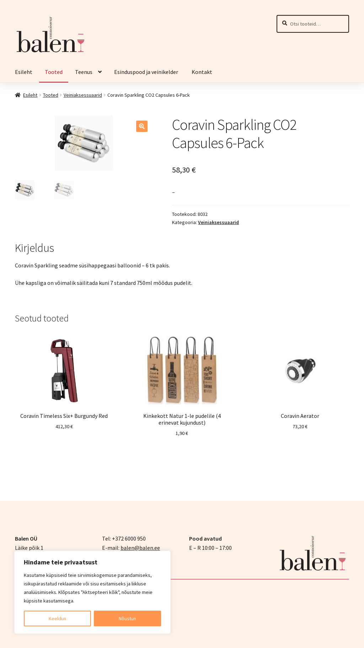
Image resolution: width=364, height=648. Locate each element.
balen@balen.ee (140, 547)
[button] (142, 126)
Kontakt (202, 71)
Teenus (83, 71)
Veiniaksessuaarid (83, 95)
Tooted (54, 71)
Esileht (23, 71)
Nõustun (127, 618)
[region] (92, 592)
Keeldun (57, 618)
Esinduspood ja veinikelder (146, 71)
